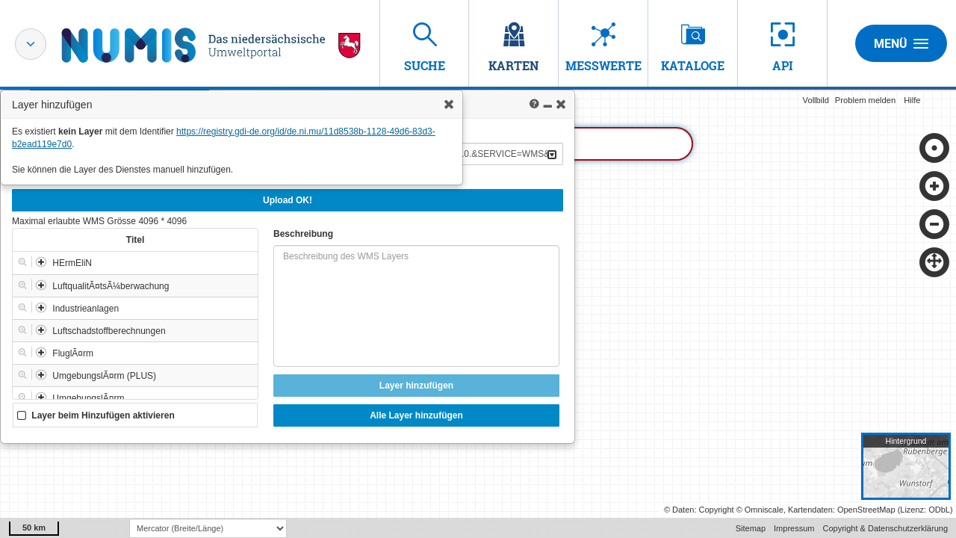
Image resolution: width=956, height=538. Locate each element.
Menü (901, 43)
